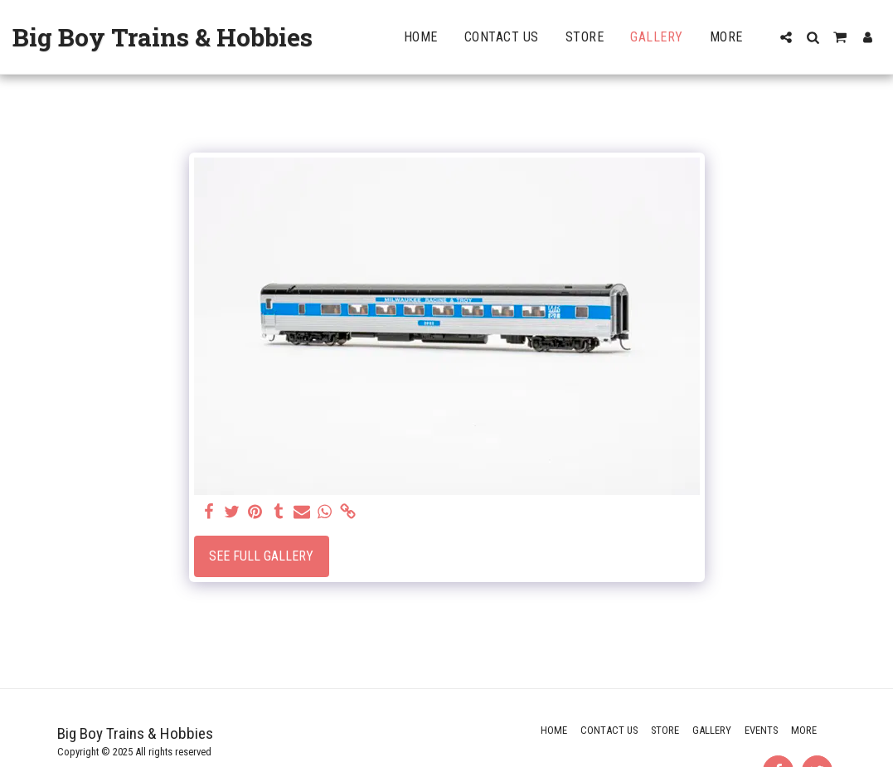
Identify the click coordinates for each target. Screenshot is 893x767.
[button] (786, 37)
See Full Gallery (261, 556)
